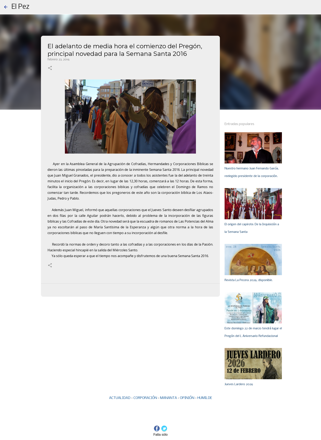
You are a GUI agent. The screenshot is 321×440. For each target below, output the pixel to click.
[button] (49, 68)
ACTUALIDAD (119, 398)
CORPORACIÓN (145, 398)
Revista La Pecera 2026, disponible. (249, 280)
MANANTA (168, 398)
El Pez (20, 7)
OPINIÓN (187, 398)
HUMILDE (204, 398)
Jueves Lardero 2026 (239, 384)
